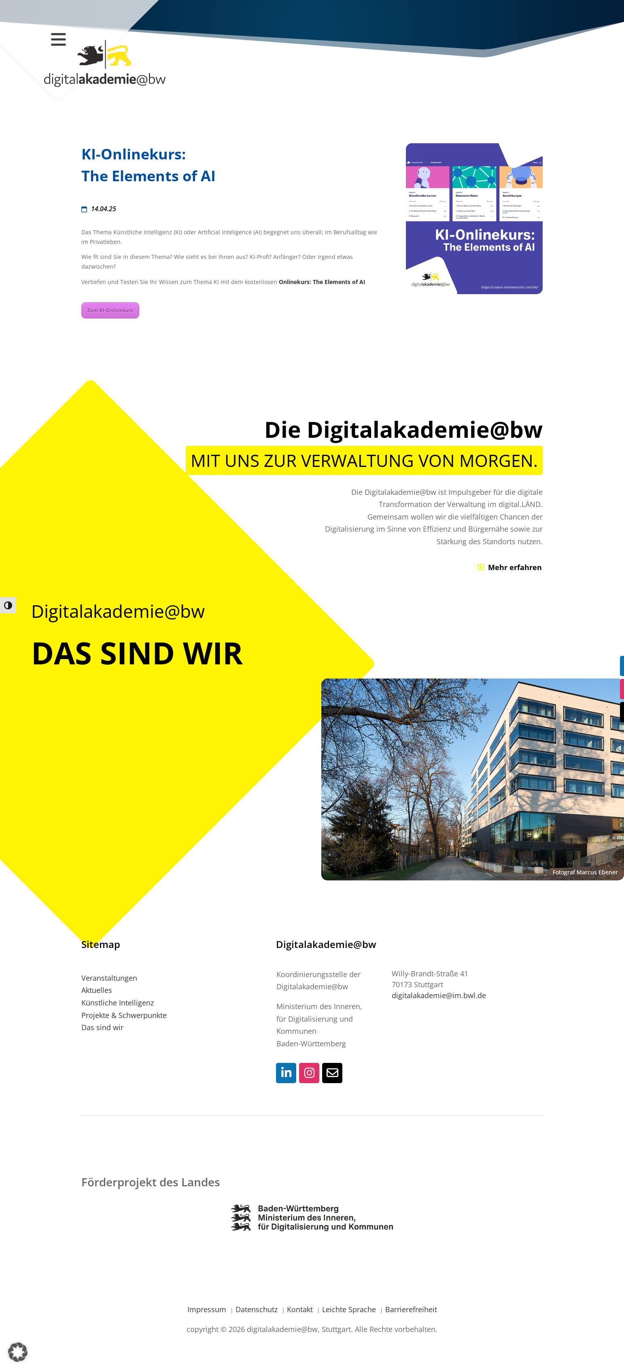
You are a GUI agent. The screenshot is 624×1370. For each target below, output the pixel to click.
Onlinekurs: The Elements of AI (322, 282)
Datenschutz (258, 1309)
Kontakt (301, 1309)
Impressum (207, 1309)
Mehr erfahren (515, 567)
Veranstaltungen (109, 978)
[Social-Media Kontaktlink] (286, 1073)
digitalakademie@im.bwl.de (439, 995)
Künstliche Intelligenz (117, 1002)
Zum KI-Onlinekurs (110, 310)
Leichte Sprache (350, 1309)
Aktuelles (96, 990)
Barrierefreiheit (411, 1309)
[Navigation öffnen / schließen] (58, 39)
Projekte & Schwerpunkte (124, 1015)
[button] (18, 1352)
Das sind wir (102, 1027)
